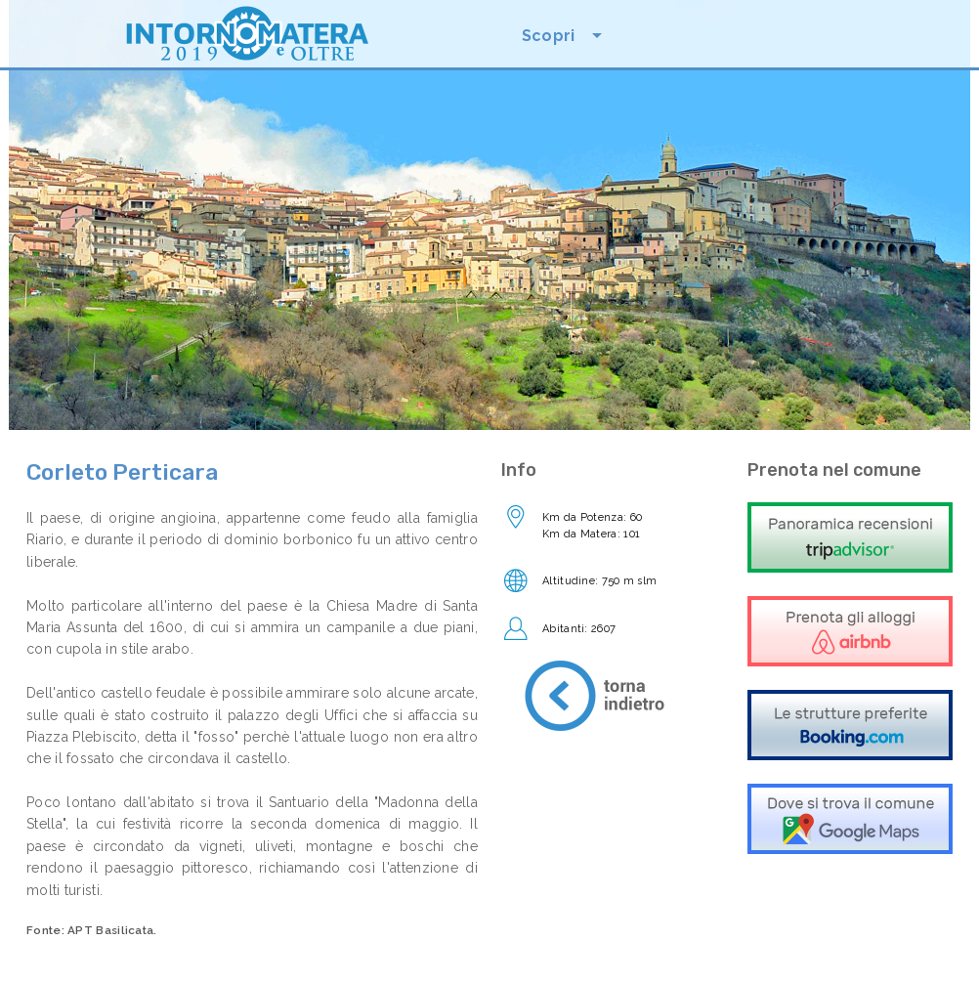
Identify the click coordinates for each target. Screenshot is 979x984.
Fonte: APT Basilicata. (91, 930)
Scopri (548, 35)
